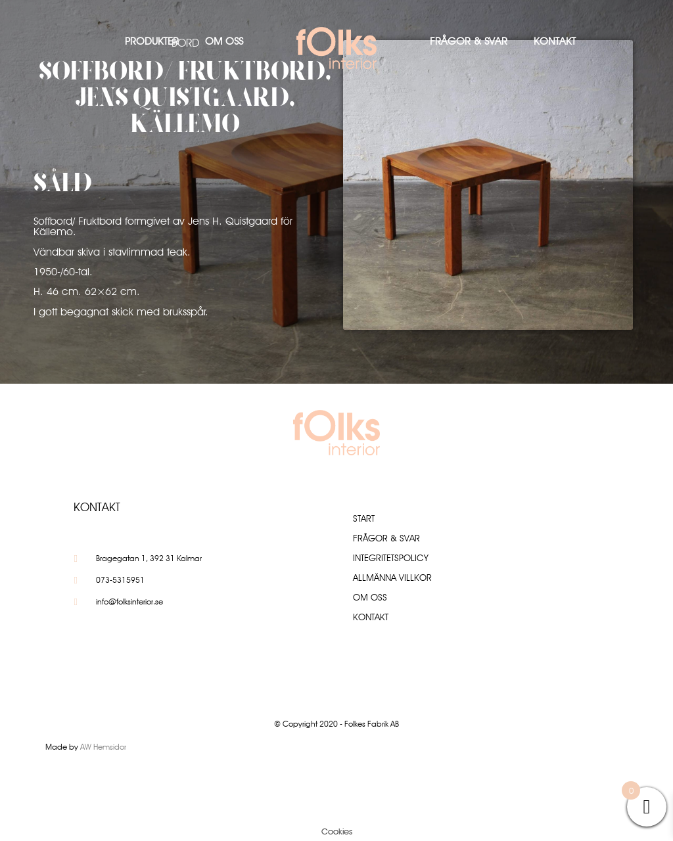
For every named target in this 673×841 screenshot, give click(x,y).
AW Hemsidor (103, 747)
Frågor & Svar (468, 41)
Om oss (224, 41)
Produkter (152, 41)
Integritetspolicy (391, 558)
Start (364, 518)
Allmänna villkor (392, 577)
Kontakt (555, 41)
